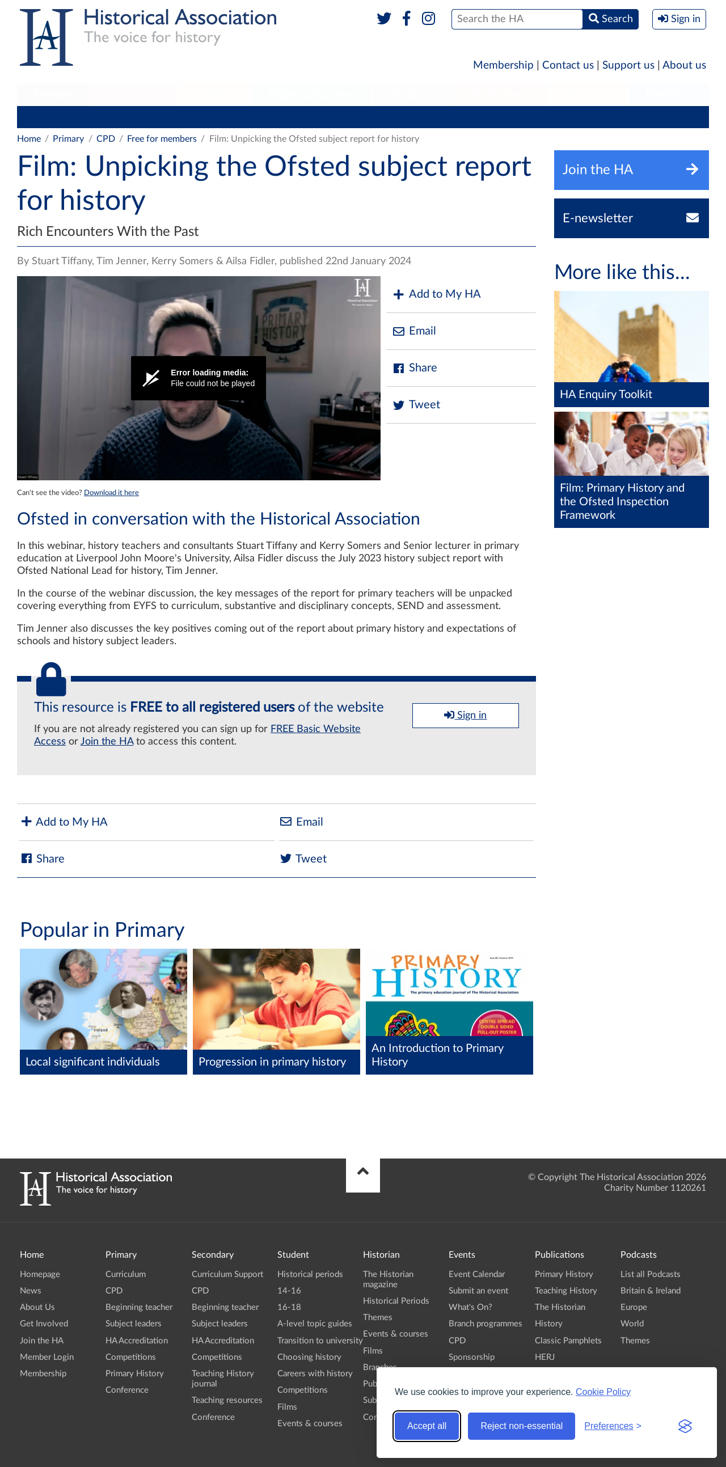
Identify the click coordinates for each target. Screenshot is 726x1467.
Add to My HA (436, 295)
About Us (37, 1307)
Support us (628, 65)
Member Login (47, 1357)
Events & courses (310, 1423)
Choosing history (309, 1357)
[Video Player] (199, 378)
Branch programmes (485, 1324)
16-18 (289, 1307)
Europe (634, 1307)
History (549, 1324)
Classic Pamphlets (568, 1341)
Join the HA (107, 742)
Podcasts (589, 94)
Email (414, 331)
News (30, 1291)
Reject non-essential (521, 1426)
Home (29, 138)
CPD (94, 116)
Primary (52, 94)
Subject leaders (239, 116)
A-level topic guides (314, 1324)
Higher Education (311, 94)
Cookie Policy (603, 1392)
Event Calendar (477, 1274)
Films (287, 1407)
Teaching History (566, 1291)
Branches (668, 94)
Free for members (162, 138)
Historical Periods (396, 1301)
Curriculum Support (227, 1274)
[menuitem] (52, 94)
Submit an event (478, 1291)
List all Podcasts (651, 1274)
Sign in (465, 715)
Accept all (426, 1426)
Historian (413, 94)
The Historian (560, 1307)
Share (414, 368)
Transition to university (320, 1341)
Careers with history (315, 1373)
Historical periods (310, 1274)
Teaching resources (227, 1400)
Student (213, 94)
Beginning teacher (156, 116)
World (632, 1324)
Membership (503, 65)
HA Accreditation (320, 116)
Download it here (111, 492)
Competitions (399, 116)
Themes (377, 1317)
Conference (546, 116)
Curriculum (45, 116)
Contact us (568, 65)
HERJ (545, 1357)
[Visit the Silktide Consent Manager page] (685, 1426)
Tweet (416, 405)
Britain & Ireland (651, 1291)
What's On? (470, 1307)
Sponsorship (472, 1357)
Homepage (40, 1274)
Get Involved (44, 1324)
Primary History (474, 116)
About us (684, 65)
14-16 (289, 1291)
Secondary (133, 94)
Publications (501, 94)
